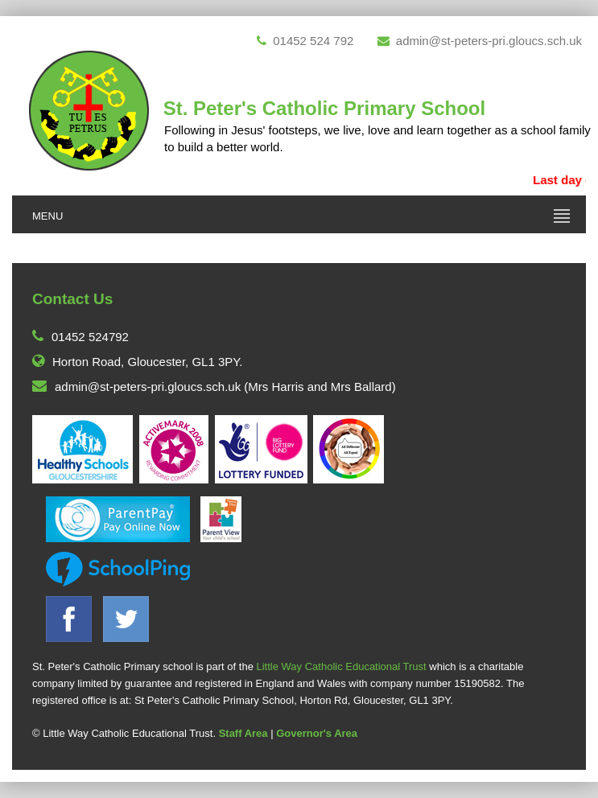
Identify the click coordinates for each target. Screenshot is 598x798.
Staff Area (243, 733)
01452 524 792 (305, 40)
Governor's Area (316, 733)
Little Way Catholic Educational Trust (341, 666)
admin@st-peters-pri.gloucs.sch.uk (479, 40)
